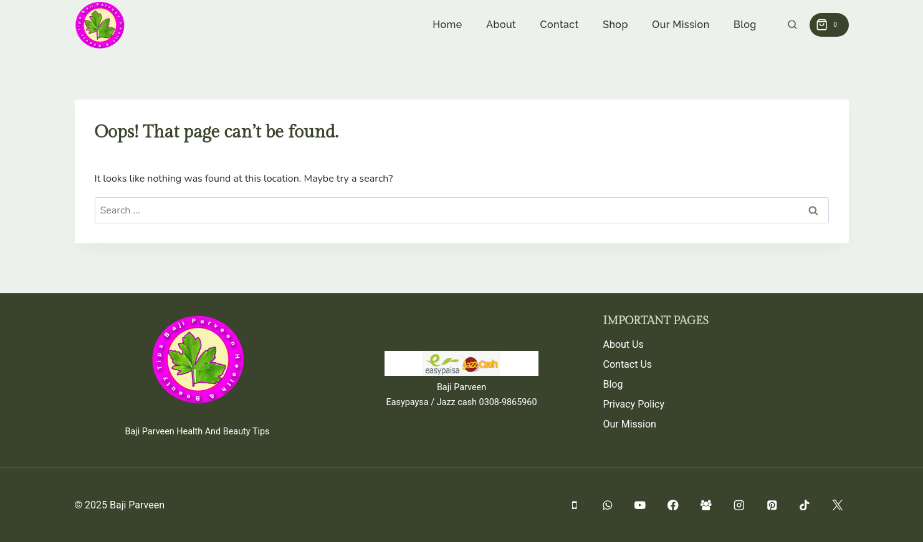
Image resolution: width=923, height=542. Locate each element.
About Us (623, 344)
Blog (745, 24)
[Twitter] (837, 505)
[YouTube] (640, 505)
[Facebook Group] (706, 505)
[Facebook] (673, 505)
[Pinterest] (772, 505)
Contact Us (628, 364)
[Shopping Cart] (829, 25)
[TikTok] (805, 505)
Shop (615, 24)
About (501, 24)
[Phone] (574, 505)
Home (447, 24)
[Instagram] (739, 505)
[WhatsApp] (607, 505)
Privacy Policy (634, 404)
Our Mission (680, 24)
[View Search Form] (792, 25)
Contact (559, 24)
